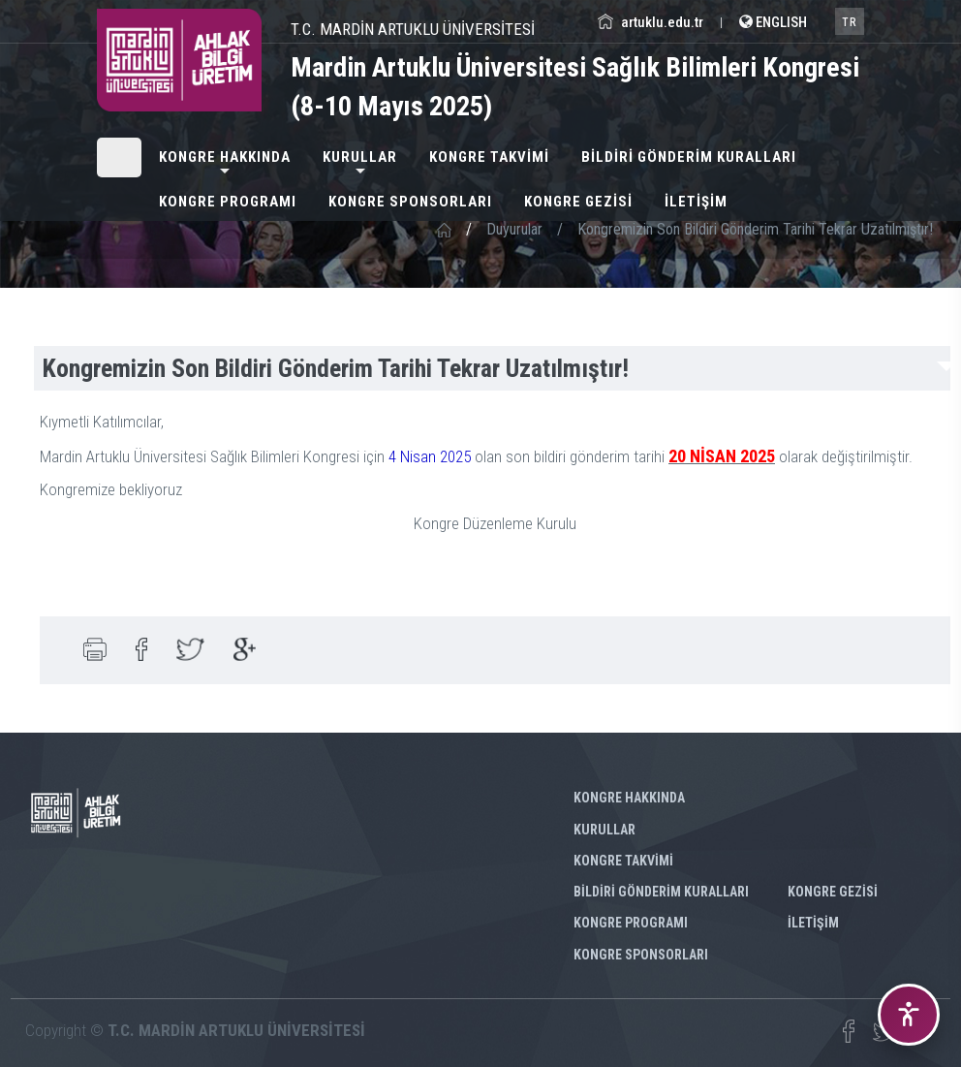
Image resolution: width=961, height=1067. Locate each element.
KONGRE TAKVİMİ (489, 157)
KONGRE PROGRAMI (227, 201)
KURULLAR (360, 157)
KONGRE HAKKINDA (225, 157)
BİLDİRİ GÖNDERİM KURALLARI (688, 157)
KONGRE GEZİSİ (578, 201)
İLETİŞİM (696, 201)
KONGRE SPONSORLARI (410, 201)
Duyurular (514, 229)
